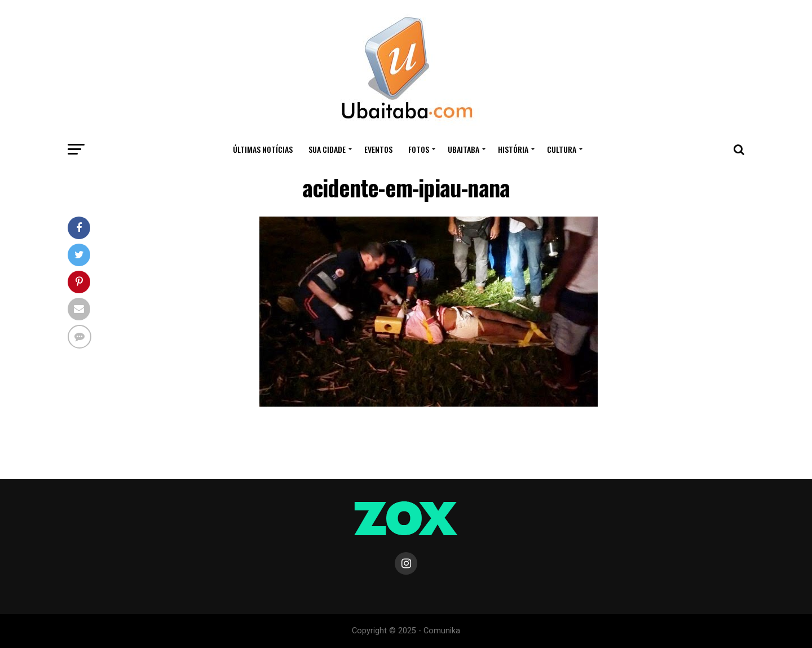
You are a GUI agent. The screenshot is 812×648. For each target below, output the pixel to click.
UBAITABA (463, 149)
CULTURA (561, 149)
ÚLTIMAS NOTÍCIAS (263, 149)
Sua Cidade (327, 149)
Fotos (418, 149)
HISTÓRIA (513, 149)
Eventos (378, 149)
